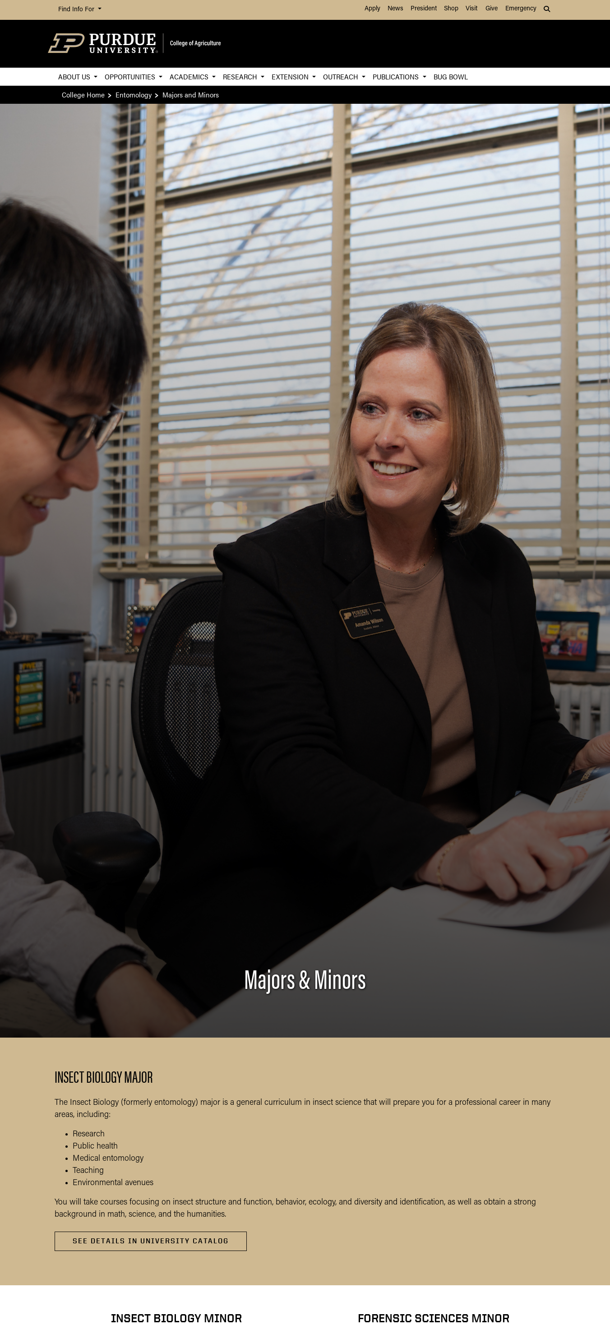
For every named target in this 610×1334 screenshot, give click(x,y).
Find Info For (77, 9)
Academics (190, 76)
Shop (451, 8)
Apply (372, 8)
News (395, 8)
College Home (83, 94)
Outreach (341, 76)
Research (241, 76)
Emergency (520, 8)
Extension (291, 76)
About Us (75, 76)
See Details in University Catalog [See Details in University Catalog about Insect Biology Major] (151, 1241)
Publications (397, 76)
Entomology (134, 94)
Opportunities (131, 76)
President (424, 8)
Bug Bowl (451, 76)
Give (491, 8)
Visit (471, 8)
